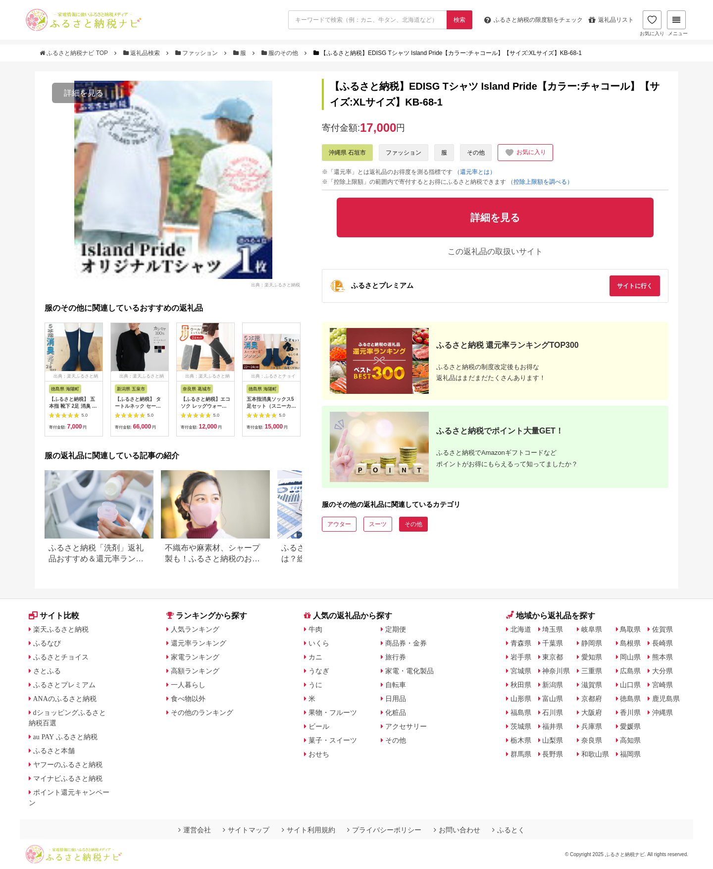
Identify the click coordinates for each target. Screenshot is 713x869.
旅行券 (395, 656)
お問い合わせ (457, 830)
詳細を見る (83, 93)
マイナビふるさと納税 (67, 778)
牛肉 (315, 629)
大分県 (662, 670)
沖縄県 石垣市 (347, 152)
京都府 (591, 698)
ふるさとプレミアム (64, 684)
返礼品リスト (611, 20)
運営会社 (194, 830)
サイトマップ (246, 830)
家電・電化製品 (409, 670)
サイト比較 (54, 615)
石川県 (552, 712)
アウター (339, 524)
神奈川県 (556, 670)
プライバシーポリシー (384, 830)
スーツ (378, 524)
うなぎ (318, 670)
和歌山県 (595, 754)
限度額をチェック (533, 20)
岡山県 (630, 656)
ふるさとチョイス (61, 656)
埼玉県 (552, 629)
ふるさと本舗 (54, 750)
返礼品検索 (142, 53)
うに (315, 684)
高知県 (630, 740)
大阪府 (591, 712)
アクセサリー (406, 726)
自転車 (395, 684)
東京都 (552, 656)
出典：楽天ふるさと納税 (275, 284)
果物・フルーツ (332, 712)
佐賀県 (662, 629)
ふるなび (47, 643)
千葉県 (552, 643)
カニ (315, 656)
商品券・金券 (406, 643)
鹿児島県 (666, 698)
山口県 (630, 684)
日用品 (395, 698)
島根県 (630, 643)
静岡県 (591, 643)
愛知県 (591, 656)
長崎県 (662, 643)
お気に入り (652, 23)
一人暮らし (188, 684)
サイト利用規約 (308, 830)
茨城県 (520, 726)
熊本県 (662, 656)
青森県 (520, 643)
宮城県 (520, 670)
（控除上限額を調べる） (540, 181)
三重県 (591, 670)
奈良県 (591, 740)
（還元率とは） (475, 171)
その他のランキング (202, 712)
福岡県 (630, 754)
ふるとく (508, 830)
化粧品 (395, 712)
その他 (476, 152)
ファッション (197, 53)
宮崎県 (662, 684)
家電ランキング (195, 656)
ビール (318, 726)
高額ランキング (195, 670)
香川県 (630, 712)
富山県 (552, 698)
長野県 (552, 754)
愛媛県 (630, 726)
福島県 (520, 712)
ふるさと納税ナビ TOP (74, 53)
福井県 (552, 726)
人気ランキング (195, 629)
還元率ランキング (198, 643)
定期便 (395, 629)
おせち (318, 754)
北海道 (520, 629)
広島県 (630, 670)
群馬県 (520, 754)
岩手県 (520, 656)
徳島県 (630, 698)
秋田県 (520, 684)
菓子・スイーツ (332, 740)
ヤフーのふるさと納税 (67, 764)
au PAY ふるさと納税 (65, 736)
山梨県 (552, 740)
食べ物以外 (188, 698)
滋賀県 (591, 684)
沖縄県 (662, 712)
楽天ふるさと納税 (61, 629)
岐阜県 (591, 629)
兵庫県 (591, 726)
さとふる (47, 670)
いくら (318, 643)
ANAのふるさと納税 (65, 698)
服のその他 (280, 53)
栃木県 (520, 740)
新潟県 (552, 684)
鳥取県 (630, 629)
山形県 (520, 698)
